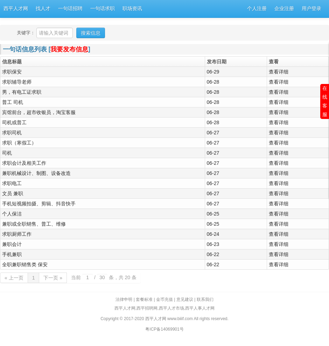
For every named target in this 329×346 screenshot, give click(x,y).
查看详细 (278, 72)
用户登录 (311, 9)
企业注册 (284, 9)
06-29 (213, 72)
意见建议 (184, 299)
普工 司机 (12, 102)
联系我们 (205, 299)
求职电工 (12, 183)
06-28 (213, 82)
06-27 (213, 132)
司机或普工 (14, 122)
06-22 (213, 254)
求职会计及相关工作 (24, 163)
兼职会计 (12, 244)
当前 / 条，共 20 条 (103, 277)
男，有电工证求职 (21, 92)
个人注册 (257, 9)
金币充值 (164, 299)
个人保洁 (12, 214)
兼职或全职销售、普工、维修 (34, 224)
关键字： (26, 32)
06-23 (213, 244)
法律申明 (123, 299)
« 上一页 (14, 278)
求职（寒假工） (19, 143)
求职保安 (12, 72)
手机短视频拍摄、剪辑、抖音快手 (39, 203)
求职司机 (12, 132)
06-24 (213, 234)
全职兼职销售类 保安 (25, 264)
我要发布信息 (69, 49)
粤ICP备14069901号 (164, 329)
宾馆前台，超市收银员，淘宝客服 (39, 112)
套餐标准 (144, 299)
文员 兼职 (12, 193)
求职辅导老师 (16, 82)
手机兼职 (12, 254)
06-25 (213, 214)
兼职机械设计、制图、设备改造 (36, 173)
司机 (7, 153)
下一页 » (52, 278)
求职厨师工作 (16, 234)
